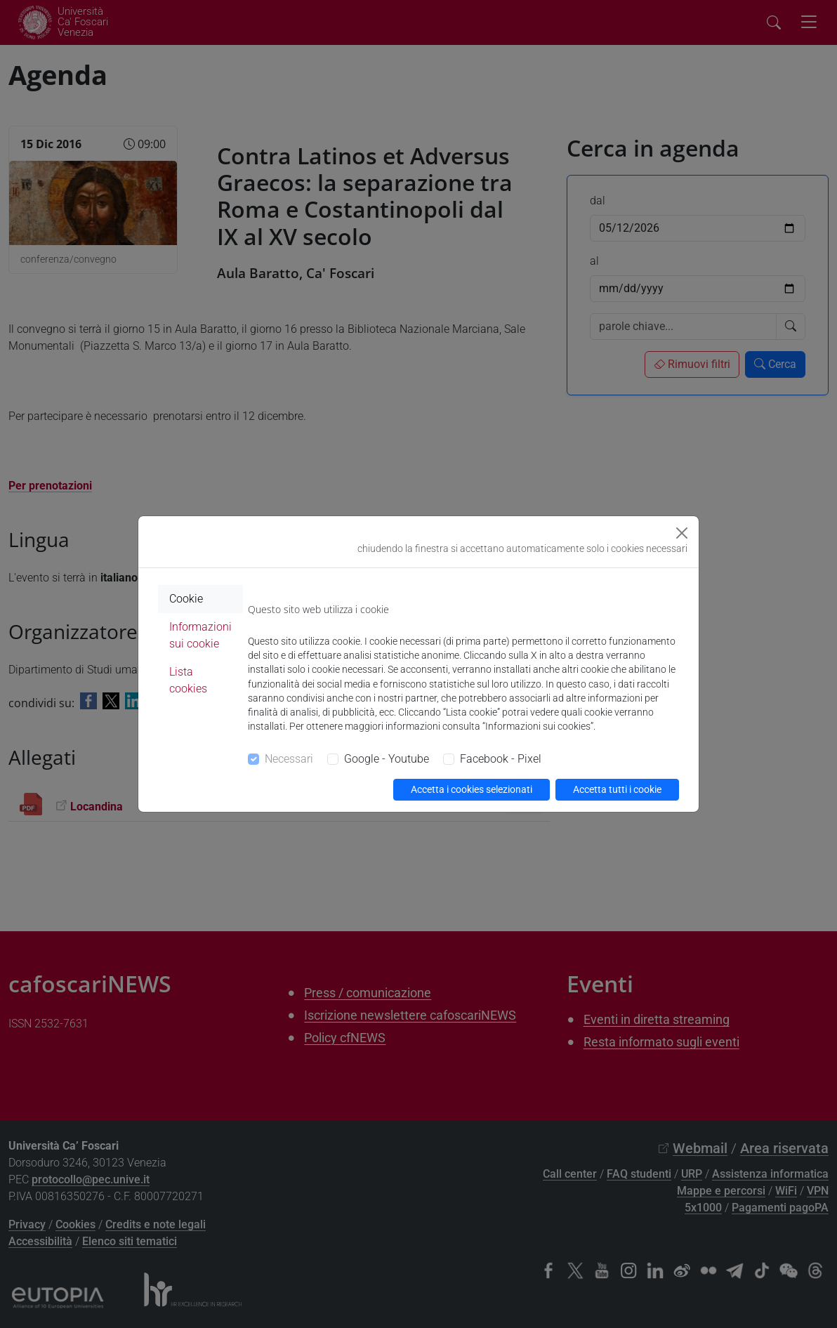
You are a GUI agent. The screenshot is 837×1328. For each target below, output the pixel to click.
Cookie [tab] (186, 598)
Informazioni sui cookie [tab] (200, 635)
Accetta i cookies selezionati (471, 789)
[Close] (682, 533)
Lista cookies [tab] (188, 680)
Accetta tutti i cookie (617, 789)
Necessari (289, 758)
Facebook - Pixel (500, 758)
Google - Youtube (386, 758)
